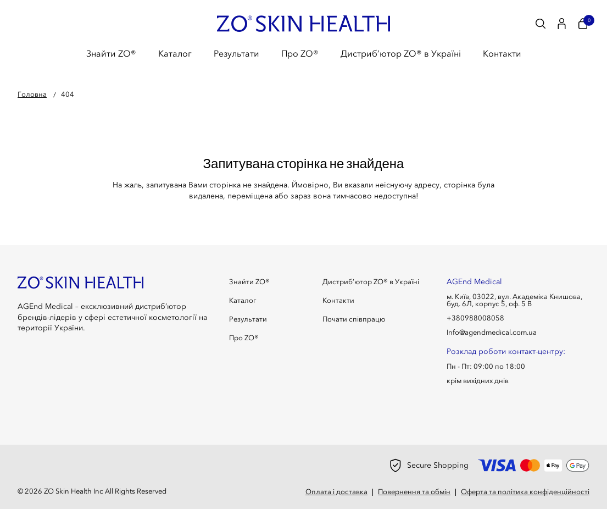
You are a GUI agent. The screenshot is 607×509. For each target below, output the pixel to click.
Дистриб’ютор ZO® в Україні (401, 53)
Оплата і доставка (336, 491)
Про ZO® (300, 53)
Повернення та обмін (414, 491)
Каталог (175, 53)
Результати (236, 53)
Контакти (502, 53)
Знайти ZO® (111, 53)
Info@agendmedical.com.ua (492, 332)
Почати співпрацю (353, 319)
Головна (32, 94)
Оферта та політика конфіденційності (525, 491)
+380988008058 (475, 318)
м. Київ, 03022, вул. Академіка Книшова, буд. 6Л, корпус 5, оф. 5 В (514, 300)
